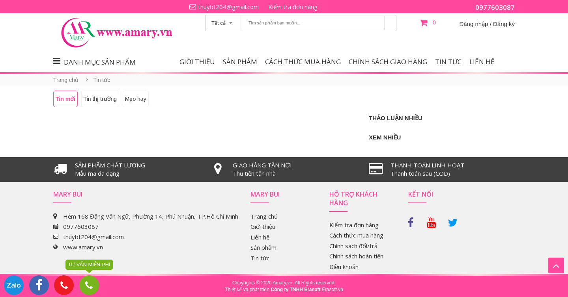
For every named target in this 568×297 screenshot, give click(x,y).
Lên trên (556, 265)
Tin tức (448, 61)
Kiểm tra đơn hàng (293, 7)
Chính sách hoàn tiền (356, 256)
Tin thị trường (100, 99)
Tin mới (65, 99)
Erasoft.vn (332, 289)
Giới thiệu (197, 61)
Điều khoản (344, 267)
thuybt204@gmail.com (228, 7)
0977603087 (495, 7)
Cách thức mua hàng (303, 61)
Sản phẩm (240, 61)
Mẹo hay (135, 99)
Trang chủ (65, 80)
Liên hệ (481, 61)
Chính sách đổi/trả (353, 246)
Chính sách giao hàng (388, 61)
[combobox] (223, 20)
